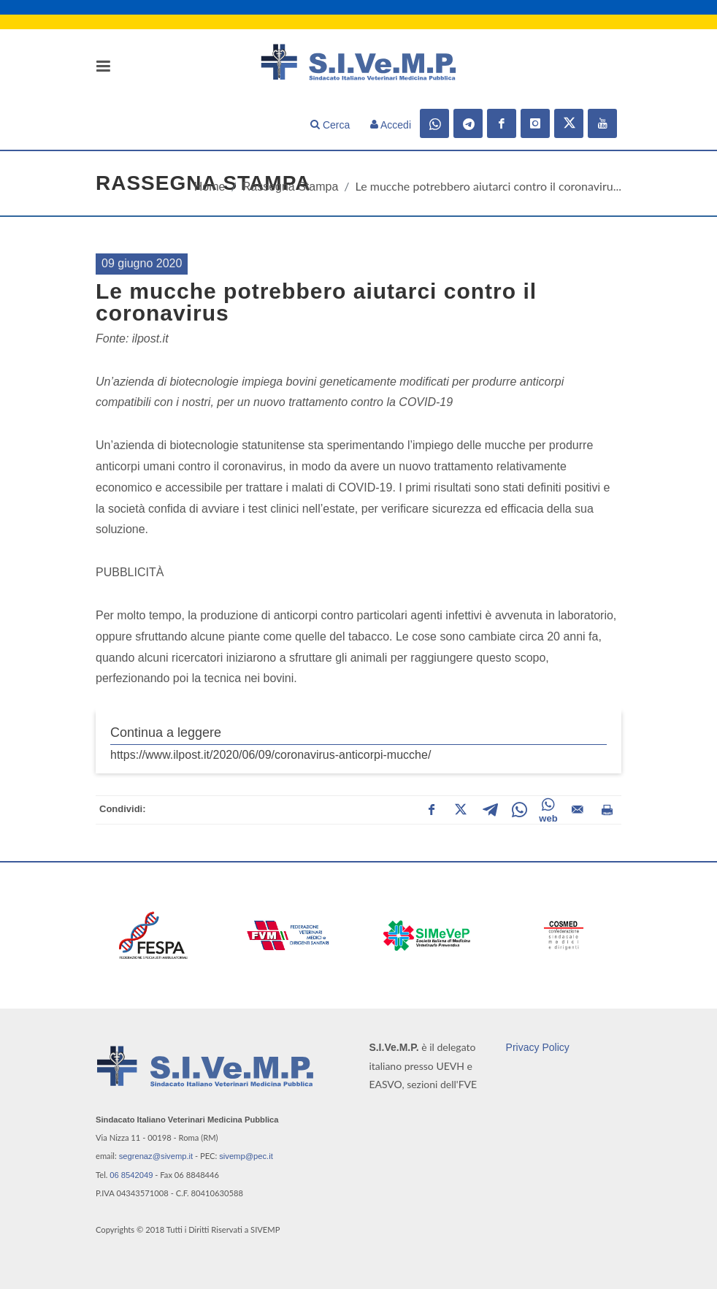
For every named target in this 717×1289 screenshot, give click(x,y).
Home (210, 186)
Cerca (330, 125)
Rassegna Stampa (290, 186)
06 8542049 (131, 1175)
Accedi (390, 125)
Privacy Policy (538, 1047)
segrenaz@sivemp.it (156, 1156)
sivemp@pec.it (246, 1156)
